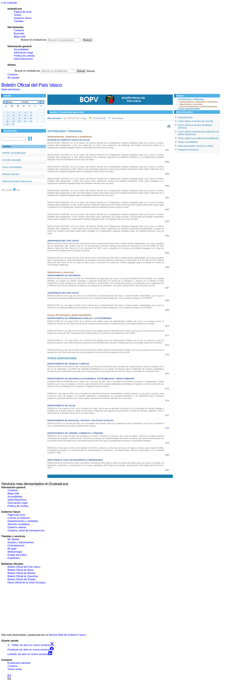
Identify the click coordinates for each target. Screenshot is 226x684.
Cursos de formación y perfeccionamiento (198, 106)
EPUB (99, 118)
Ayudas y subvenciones (21, 542)
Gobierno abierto (17, 527)
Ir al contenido (9, 2)
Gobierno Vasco (23, 18)
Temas (17, 15)
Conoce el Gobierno (19, 518)
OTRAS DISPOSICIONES (189, 109)
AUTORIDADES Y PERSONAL (191, 99)
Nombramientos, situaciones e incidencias (199, 102)
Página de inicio (23, 12)
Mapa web (19, 36)
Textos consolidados (12, 167)
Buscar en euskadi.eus (33, 39)
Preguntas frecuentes (188, 149)
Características (185, 117)
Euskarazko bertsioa (19, 663)
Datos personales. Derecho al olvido (195, 146)
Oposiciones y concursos (191, 104)
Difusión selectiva (10, 174)
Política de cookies (24, 55)
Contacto (19, 30)
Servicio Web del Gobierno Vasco (67, 635)
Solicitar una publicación (14, 153)
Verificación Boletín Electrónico (17, 181)
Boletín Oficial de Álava (20, 570)
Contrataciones (16, 545)
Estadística (14, 558)
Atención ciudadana (19, 524)
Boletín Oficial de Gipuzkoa (23, 576)
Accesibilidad (21, 49)
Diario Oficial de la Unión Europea (26, 582)
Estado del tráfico (17, 555)
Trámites (19, 21)
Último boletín (6, 190)
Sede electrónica (10, 89)
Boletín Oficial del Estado (22, 579)
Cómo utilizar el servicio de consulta (195, 121)
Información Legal (17, 503)
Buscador (19, 33)
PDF (77, 118)
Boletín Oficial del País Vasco (31, 85)
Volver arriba (15, 669)
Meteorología (15, 551)
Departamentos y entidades (23, 521)
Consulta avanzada (11, 160)
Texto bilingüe (118, 118)
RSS (16, 190)
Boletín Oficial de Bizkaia (21, 573)
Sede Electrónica (23, 59)
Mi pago (12, 548)
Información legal (23, 52)
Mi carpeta (13, 77)
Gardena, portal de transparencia (26, 530)
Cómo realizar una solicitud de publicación (198, 138)
